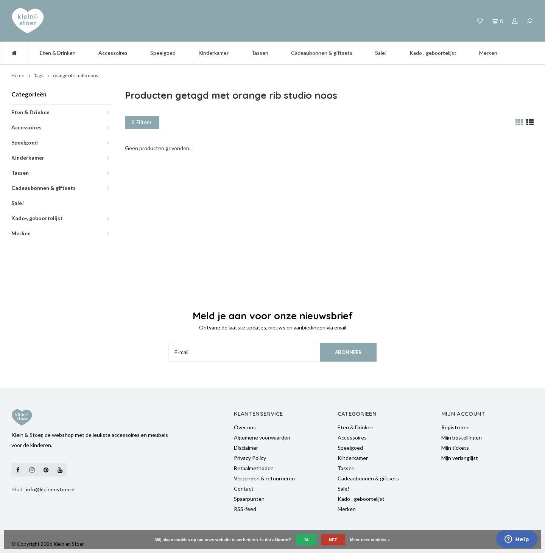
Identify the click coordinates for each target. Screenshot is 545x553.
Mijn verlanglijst (459, 458)
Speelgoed (163, 53)
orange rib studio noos (75, 75)
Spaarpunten (249, 499)
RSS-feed (245, 509)
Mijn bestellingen (461, 437)
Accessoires (113, 53)
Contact (244, 488)
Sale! (381, 53)
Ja (306, 539)
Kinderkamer (213, 53)
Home (17, 75)
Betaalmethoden (254, 468)
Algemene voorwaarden (262, 437)
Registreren (455, 427)
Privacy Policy (250, 458)
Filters (142, 122)
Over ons (245, 427)
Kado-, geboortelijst (433, 53)
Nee (333, 539)
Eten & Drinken (58, 53)
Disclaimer (246, 447)
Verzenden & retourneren (264, 478)
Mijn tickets (455, 447)
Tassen (259, 53)
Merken (488, 53)
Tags (38, 75)
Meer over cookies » (370, 539)
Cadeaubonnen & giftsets (321, 53)
